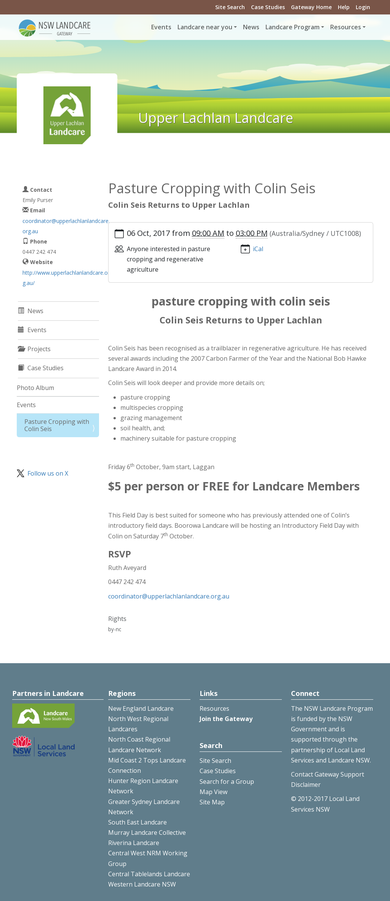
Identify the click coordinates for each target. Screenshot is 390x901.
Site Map (212, 802)
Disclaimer (306, 784)
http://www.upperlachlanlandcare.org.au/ (66, 278)
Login (363, 7)
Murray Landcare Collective (147, 832)
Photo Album (35, 388)
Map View (213, 792)
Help (344, 7)
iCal (258, 249)
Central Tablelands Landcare (149, 874)
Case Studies (268, 7)
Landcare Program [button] (292, 27)
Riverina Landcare (133, 843)
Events (161, 27)
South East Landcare (137, 822)
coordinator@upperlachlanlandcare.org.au (168, 596)
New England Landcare (141, 708)
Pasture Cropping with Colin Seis (56, 425)
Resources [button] (345, 27)
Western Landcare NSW (142, 884)
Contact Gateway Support (327, 774)
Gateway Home (311, 7)
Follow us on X (47, 473)
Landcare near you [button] (204, 27)
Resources (214, 708)
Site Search (230, 7)
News (251, 27)
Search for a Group (227, 781)
